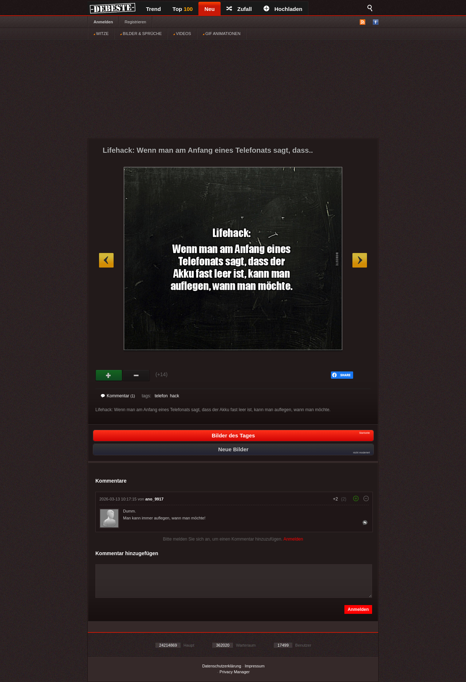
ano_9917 (154, 499)
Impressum (254, 666)
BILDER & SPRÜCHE (141, 33)
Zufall (239, 9)
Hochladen (283, 9)
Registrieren (135, 22)
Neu (209, 9)
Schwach (136, 375)
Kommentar (118, 395)
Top (183, 9)
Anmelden (103, 22)
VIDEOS (182, 33)
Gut (109, 375)
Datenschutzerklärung (221, 666)
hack (174, 395)
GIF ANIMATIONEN (221, 33)
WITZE (101, 33)
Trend (153, 9)
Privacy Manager (235, 672)
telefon (161, 395)
